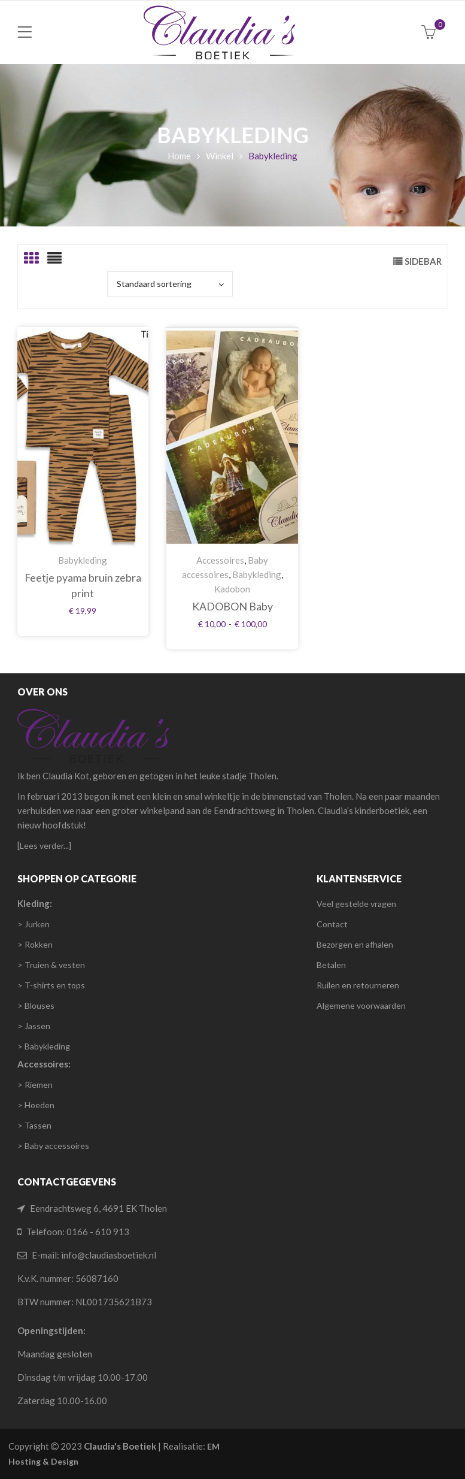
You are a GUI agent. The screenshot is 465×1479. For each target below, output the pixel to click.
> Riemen (35, 1084)
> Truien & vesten (51, 965)
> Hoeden (35, 1105)
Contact (332, 924)
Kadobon (232, 588)
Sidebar (423, 261)
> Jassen (33, 1026)
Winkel (219, 155)
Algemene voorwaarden (361, 1005)
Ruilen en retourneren (358, 985)
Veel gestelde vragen (356, 904)
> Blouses (35, 1005)
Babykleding (82, 560)
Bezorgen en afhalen (355, 944)
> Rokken (35, 944)
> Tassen (34, 1125)
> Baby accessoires (53, 1146)
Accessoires (220, 560)
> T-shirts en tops (51, 985)
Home (179, 155)
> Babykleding (43, 1046)
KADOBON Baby (232, 606)
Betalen (331, 965)
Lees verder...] (45, 845)
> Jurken (33, 924)
